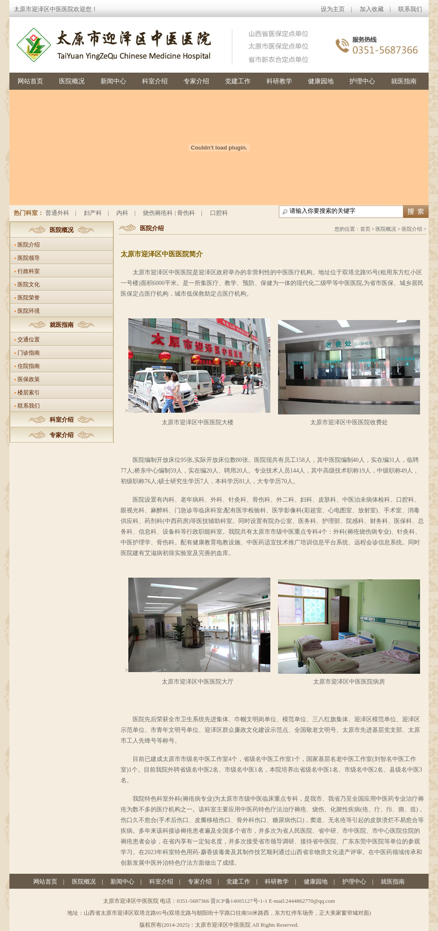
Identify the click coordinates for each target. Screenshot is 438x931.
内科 (122, 213)
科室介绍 (155, 81)
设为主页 (333, 9)
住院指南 (29, 366)
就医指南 (404, 81)
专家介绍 (196, 81)
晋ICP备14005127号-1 (236, 901)
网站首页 (30, 81)
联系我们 (410, 9)
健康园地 (321, 81)
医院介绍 (29, 244)
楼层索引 (29, 392)
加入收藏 (372, 9)
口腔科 (219, 213)
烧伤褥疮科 (158, 213)
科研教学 (279, 81)
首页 (365, 229)
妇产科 (93, 213)
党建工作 (238, 81)
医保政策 (29, 379)
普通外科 (57, 213)
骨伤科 (186, 213)
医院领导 (29, 258)
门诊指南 (29, 352)
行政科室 (29, 271)
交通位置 (29, 339)
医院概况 (72, 81)
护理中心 (362, 81)
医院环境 (29, 311)
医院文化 (29, 284)
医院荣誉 (29, 297)
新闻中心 (113, 81)
